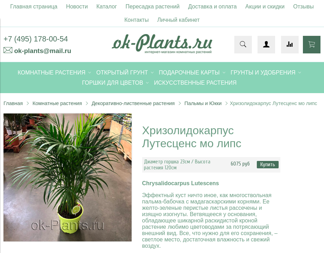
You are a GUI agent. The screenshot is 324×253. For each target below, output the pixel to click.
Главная (13, 103)
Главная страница (33, 6)
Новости (77, 6)
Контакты (137, 20)
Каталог (106, 6)
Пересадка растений (153, 6)
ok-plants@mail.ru (42, 50)
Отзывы (303, 6)
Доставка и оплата (212, 6)
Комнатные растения (57, 103)
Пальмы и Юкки (203, 103)
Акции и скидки (265, 6)
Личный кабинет (178, 20)
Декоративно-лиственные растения (132, 103)
